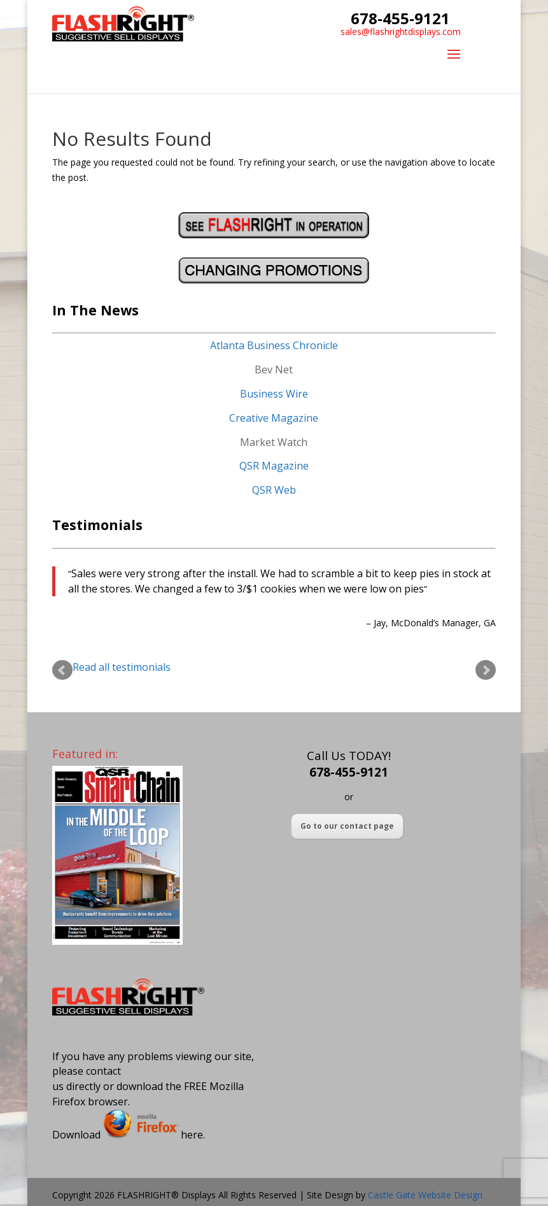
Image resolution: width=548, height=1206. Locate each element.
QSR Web (274, 490)
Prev (62, 670)
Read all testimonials (122, 667)
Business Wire (274, 394)
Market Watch (273, 442)
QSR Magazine (274, 466)
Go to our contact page (347, 826)
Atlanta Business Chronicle (274, 345)
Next (485, 670)
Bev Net (274, 370)
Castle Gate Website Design (425, 1195)
